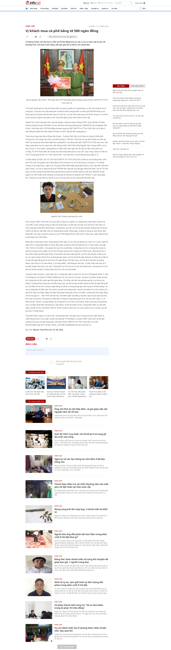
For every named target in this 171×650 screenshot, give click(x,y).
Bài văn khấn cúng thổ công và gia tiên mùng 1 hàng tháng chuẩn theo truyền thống (127, 126)
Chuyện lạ (94, 8)
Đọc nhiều (121, 86)
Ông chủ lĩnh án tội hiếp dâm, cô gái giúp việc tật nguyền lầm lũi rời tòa (80, 410)
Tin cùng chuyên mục (36, 401)
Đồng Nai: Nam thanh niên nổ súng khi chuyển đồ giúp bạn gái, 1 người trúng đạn (81, 561)
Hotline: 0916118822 (105, 3)
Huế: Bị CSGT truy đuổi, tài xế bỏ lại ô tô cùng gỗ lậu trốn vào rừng (80, 435)
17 (139, 100)
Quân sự (105, 8)
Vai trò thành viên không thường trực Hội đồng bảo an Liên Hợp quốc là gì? (128, 134)
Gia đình (64, 8)
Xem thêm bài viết (67, 647)
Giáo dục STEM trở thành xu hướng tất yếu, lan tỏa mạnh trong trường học (56, 394)
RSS (142, 8)
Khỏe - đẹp (84, 8)
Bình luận (30, 339)
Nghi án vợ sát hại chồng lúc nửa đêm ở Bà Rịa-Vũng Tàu (79, 460)
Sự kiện (114, 8)
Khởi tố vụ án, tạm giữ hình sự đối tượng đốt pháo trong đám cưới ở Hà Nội (78, 584)
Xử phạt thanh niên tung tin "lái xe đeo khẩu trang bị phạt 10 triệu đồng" (78, 606)
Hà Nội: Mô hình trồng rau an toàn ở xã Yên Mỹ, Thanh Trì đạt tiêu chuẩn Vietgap (129, 142)
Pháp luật (30, 26)
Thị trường (44, 8)
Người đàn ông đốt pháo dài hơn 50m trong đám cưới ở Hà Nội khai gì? (80, 536)
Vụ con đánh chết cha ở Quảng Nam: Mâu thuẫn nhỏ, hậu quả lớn (80, 629)
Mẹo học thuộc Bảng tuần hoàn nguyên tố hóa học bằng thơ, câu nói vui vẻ (128, 156)
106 (118, 118)
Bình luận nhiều (137, 86)
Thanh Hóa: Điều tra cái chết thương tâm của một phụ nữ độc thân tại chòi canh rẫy (81, 485)
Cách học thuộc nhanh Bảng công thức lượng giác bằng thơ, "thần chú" (127, 99)
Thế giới (55, 8)
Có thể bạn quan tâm (36, 372)
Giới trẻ (73, 8)
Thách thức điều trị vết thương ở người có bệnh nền (98, 394)
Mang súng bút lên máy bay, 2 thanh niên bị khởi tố (80, 511)
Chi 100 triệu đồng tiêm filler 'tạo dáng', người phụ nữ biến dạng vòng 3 (77, 394)
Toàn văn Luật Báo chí (121, 149)
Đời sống (33, 8)
